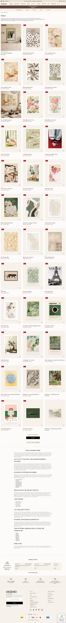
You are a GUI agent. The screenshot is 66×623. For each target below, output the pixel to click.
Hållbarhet (32, 600)
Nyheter (38, 3)
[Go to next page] (39, 442)
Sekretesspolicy (8, 606)
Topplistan (44, 3)
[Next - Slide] (63, 566)
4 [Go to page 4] (34, 442)
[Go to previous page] (27, 442)
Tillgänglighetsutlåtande (34, 602)
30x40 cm (17, 535)
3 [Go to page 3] (32, 442)
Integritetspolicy (51, 598)
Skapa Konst (23, 3)
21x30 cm (17, 534)
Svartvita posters (19, 483)
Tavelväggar (53, 3)
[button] (61, 618)
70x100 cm (17, 539)
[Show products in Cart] (64, 4)
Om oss (31, 591)
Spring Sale (33, 3)
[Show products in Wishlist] (62, 4)
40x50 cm (17, 536)
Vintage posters (18, 484)
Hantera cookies (51, 602)
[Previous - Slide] (13, 566)
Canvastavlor (17, 3)
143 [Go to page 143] (37, 442)
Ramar (28, 3)
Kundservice (50, 593)
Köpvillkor (49, 596)
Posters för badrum (19, 482)
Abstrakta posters (19, 485)
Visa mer (33, 437)
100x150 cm (18, 540)
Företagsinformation (33, 596)
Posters (11, 3)
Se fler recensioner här (33, 572)
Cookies (49, 600)
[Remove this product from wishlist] (19, 49)
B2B (58, 3)
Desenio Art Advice (51, 591)
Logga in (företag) (33, 606)
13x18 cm (17, 533)
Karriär (31, 598)
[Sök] (59, 3)
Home (48, 3)
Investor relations (33, 593)
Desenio (2, 12)
